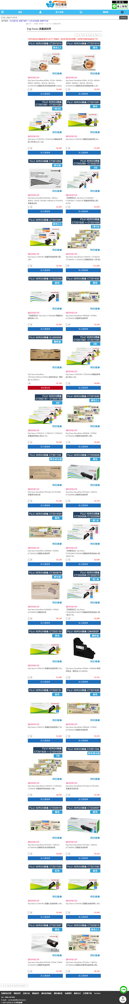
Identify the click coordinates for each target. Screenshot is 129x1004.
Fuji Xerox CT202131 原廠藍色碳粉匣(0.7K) (45, 727)
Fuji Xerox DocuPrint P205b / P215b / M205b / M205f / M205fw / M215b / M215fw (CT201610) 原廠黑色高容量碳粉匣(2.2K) (83, 83)
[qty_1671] (30, 618)
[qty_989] (30, 266)
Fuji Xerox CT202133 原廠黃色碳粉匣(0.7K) (45, 668)
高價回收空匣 (6, 993)
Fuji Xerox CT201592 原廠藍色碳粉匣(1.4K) (83, 904)
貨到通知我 (45, 388)
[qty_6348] (68, 560)
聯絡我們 (17, 993)
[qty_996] (30, 736)
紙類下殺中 (23, 21)
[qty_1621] (30, 795)
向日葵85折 (14, 21)
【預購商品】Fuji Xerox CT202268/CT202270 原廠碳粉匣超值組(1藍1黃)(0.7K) (83, 612)
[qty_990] (68, 148)
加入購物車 (45, 94)
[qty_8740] (68, 795)
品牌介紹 (26, 993)
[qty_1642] (30, 971)
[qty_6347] (68, 618)
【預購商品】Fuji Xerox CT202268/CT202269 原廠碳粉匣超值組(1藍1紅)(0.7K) (83, 553)
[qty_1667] (68, 324)
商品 (20, 12)
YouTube (97, 993)
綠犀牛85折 (44, 21)
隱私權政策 (58, 993)
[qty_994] (30, 677)
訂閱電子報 (87, 993)
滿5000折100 (33, 78)
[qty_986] (30, 89)
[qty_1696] (68, 207)
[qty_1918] (30, 148)
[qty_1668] (30, 560)
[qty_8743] (30, 501)
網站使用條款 (46, 993)
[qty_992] (30, 912)
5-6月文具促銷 (33, 21)
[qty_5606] (68, 854)
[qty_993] (68, 912)
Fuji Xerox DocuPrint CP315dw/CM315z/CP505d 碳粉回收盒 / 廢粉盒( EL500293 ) (45, 377)
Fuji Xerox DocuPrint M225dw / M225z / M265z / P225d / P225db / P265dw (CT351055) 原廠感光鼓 (45, 200)
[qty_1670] (68, 736)
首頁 (29, 24)
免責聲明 (68, 993)
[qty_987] (68, 89)
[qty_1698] (30, 442)
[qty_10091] (29, 383)
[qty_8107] (68, 677)
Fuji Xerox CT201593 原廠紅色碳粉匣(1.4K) (45, 904)
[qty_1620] (67, 266)
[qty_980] (30, 324)
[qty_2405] (30, 207)
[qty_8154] (68, 971)
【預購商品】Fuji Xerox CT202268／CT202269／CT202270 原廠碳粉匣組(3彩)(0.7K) (82, 200)
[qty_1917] (68, 383)
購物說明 (35, 993)
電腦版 (120, 2)
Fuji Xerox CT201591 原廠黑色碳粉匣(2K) (82, 139)
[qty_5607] (68, 501)
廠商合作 (77, 993)
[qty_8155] (30, 854)
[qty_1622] (68, 442)
